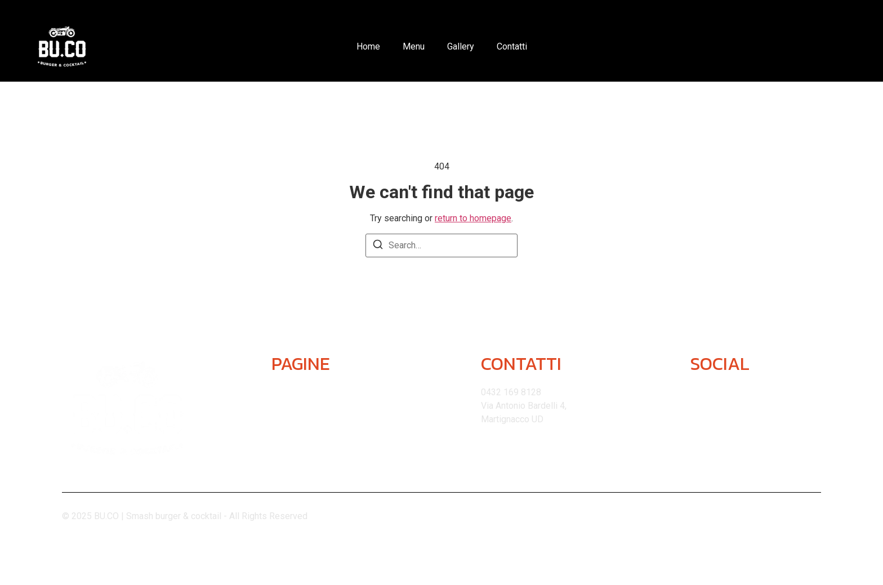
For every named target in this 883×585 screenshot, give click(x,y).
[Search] (378, 246)
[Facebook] (729, 395)
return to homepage (473, 218)
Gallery (460, 46)
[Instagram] (700, 395)
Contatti (512, 46)
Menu (414, 46)
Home (368, 46)
